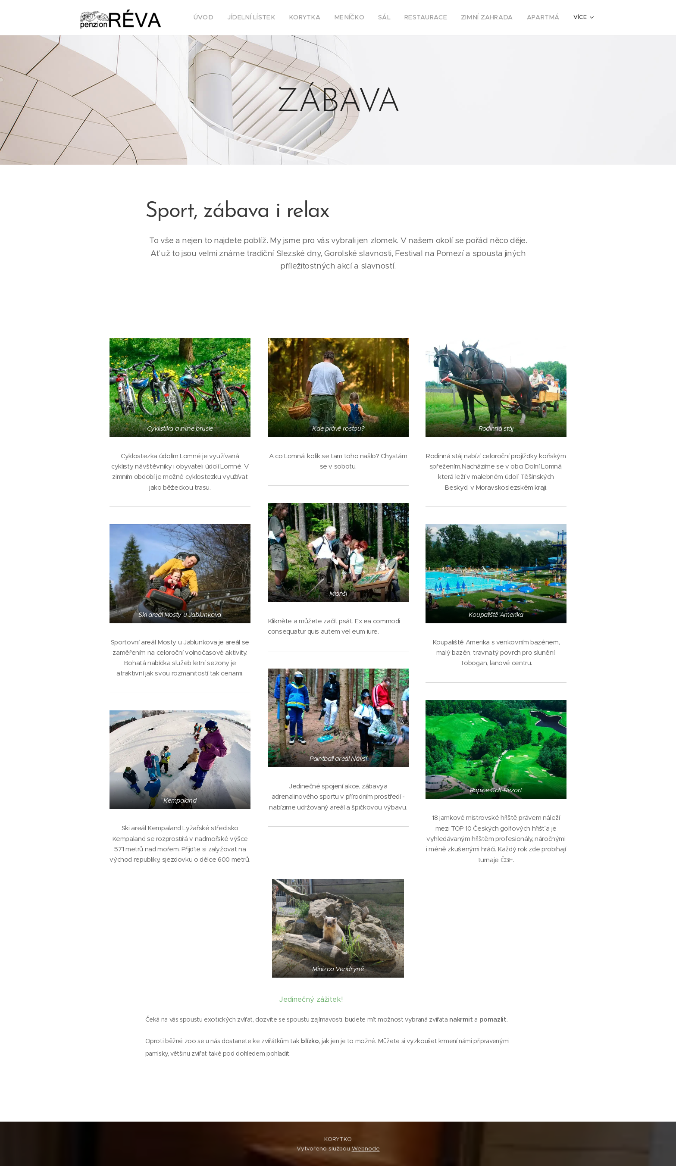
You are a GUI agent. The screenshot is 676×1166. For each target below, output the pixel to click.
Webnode (366, 1148)
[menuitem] (231, 17)
